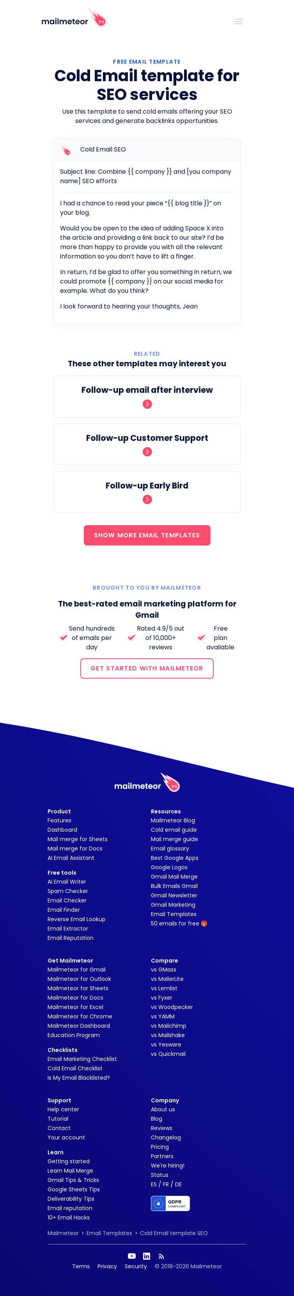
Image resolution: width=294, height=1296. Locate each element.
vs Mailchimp (168, 1026)
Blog (156, 1119)
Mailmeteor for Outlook (79, 979)
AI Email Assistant (71, 858)
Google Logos (169, 867)
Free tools (62, 873)
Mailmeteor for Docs (75, 998)
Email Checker (67, 900)
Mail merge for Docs (75, 848)
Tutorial (58, 1119)
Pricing (160, 1147)
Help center (63, 1109)
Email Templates (174, 914)
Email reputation (70, 1208)
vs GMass (163, 969)
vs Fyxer (161, 998)
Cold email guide (174, 830)
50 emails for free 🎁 (179, 923)
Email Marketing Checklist (82, 1059)
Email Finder (64, 910)
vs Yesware (166, 1044)
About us (163, 1109)
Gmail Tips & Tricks (73, 1180)
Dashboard (62, 830)
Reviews (161, 1128)
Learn (56, 1152)
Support (59, 1100)
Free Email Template (147, 62)
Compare (164, 960)
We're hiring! (167, 1165)
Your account (66, 1137)
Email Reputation (71, 938)
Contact (59, 1128)
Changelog (166, 1137)
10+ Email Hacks (69, 1217)
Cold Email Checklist (75, 1068)
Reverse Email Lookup (77, 919)
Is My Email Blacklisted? (79, 1078)
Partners (162, 1156)
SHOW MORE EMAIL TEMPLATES (147, 535)
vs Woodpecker (172, 1007)
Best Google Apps (174, 858)
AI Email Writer (67, 882)
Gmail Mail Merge (174, 877)
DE (178, 1184)
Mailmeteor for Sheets (78, 988)
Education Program (74, 1035)
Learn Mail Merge (70, 1171)
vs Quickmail (168, 1054)
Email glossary (170, 848)
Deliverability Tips (71, 1199)
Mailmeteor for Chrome (80, 1016)
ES (154, 1184)
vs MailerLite (167, 979)
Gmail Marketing (173, 905)
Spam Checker (68, 891)
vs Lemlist (164, 988)
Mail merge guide (174, 839)
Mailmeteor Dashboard (79, 1026)
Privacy (107, 1266)
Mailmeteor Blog (173, 820)
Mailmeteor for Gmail (77, 969)
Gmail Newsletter (174, 895)
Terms (81, 1266)
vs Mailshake (168, 1035)
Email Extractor (68, 928)
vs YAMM (163, 1016)
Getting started (69, 1161)
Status (159, 1175)
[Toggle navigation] (238, 20)
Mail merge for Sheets (78, 839)
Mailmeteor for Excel (75, 1007)
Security (136, 1266)
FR (166, 1184)
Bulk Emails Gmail (174, 886)
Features (59, 820)
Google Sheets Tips (74, 1189)
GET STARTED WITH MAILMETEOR (147, 668)
